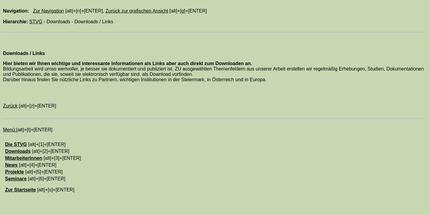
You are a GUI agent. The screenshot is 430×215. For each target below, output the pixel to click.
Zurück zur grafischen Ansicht (136, 10)
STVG (35, 21)
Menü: (9, 129)
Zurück (10, 105)
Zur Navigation (48, 10)
